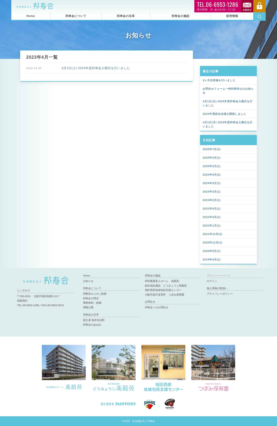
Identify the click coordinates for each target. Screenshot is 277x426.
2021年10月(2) (212, 233)
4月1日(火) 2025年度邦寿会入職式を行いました (228, 103)
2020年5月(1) (211, 250)
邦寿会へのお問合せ (156, 307)
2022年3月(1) (211, 216)
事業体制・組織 (92, 302)
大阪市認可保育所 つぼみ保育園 (164, 294)
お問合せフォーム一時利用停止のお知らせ (228, 90)
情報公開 (88, 307)
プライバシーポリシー (220, 293)
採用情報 (232, 15)
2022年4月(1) (211, 208)
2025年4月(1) (211, 157)
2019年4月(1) (211, 259)
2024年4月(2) (211, 174)
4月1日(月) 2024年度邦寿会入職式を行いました (228, 124)
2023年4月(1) (211, 191)
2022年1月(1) (211, 225)
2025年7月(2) (211, 149)
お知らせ (88, 280)
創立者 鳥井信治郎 (94, 320)
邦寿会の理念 (91, 298)
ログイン (212, 280)
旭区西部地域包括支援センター (163, 289)
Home (30, 15)
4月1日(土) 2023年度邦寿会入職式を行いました (95, 68)
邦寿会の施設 (181, 15)
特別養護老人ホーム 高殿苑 (162, 280)
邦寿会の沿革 (126, 15)
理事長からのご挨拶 (95, 293)
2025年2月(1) (211, 166)
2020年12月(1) (212, 242)
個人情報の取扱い (217, 288)
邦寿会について (75, 15)
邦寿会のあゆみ (92, 324)
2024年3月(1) (211, 183)
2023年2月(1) (211, 200)
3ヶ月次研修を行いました (219, 80)
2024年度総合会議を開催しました (224, 113)
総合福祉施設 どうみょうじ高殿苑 (166, 285)
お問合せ (150, 301)
